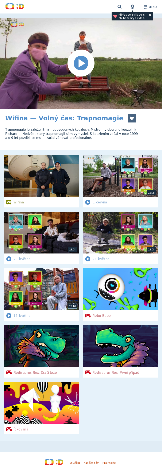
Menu (149, 7)
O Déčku (75, 463)
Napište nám (91, 463)
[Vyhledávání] (119, 6)
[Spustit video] (81, 63)
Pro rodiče (109, 463)
